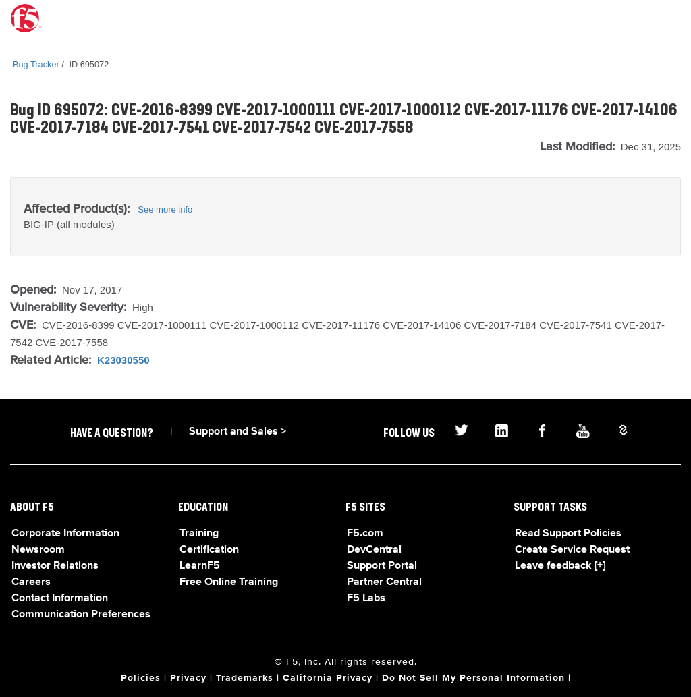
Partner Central (384, 582)
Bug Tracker (36, 64)
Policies (141, 678)
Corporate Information (65, 533)
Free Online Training (228, 582)
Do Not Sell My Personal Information (473, 678)
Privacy (188, 678)
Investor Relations (55, 566)
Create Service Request (572, 550)
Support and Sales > (237, 431)
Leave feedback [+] (560, 566)
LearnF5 (199, 566)
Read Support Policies (568, 533)
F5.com (365, 533)
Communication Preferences (80, 614)
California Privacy (327, 678)
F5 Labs (366, 598)
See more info (165, 209)
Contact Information (59, 598)
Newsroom (38, 550)
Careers (31, 582)
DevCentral (374, 550)
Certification (209, 550)
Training (199, 533)
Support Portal (382, 566)
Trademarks (244, 678)
